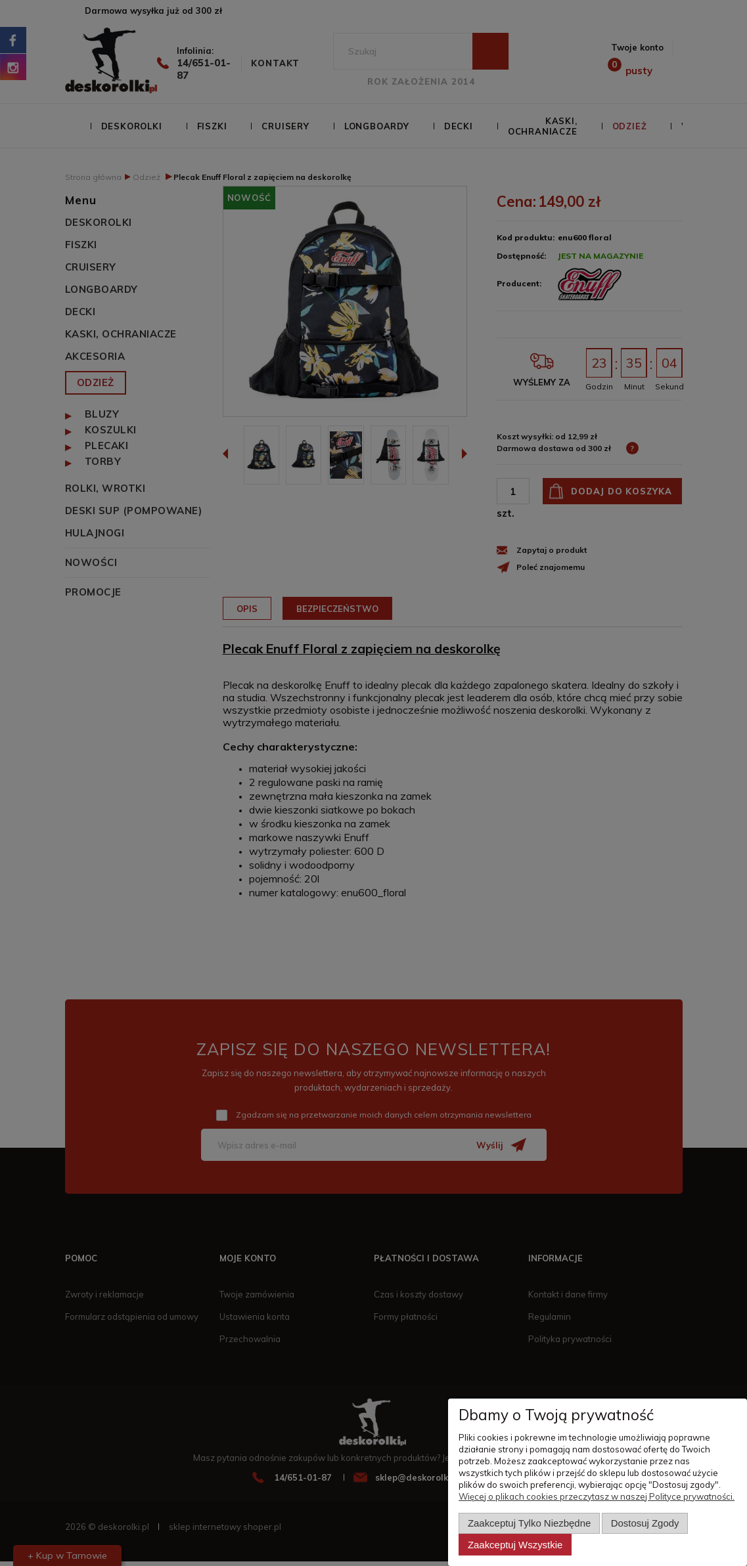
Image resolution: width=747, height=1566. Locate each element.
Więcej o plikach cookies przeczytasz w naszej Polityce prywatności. (597, 1496)
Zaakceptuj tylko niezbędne (529, 1523)
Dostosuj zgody (645, 1523)
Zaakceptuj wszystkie (515, 1544)
